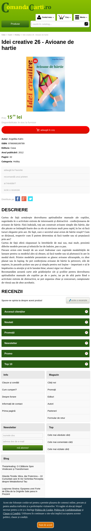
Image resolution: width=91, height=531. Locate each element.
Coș (63, 17)
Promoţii (52, 389)
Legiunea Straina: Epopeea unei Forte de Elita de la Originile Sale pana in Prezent (21, 491)
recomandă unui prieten (16, 176)
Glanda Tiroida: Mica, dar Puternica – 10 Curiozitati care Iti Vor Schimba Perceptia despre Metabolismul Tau (22, 479)
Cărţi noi (52, 382)
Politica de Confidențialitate (67, 510)
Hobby (16, 161)
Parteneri (52, 411)
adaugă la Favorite (13, 170)
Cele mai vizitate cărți (58, 449)
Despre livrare (9, 396)
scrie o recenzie (12, 190)
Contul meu (44, 17)
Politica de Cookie (44, 510)
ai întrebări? (10, 183)
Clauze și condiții (10, 382)
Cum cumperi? (9, 389)
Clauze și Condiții (12, 513)
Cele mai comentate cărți (60, 442)
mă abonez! (23, 447)
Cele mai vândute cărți (59, 435)
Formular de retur (56, 418)
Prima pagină (8, 411)
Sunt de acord (45, 525)
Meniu (80, 17)
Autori (50, 403)
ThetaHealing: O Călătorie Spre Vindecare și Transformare (18, 467)
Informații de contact (12, 403)
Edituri (51, 396)
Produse (15, 24)
